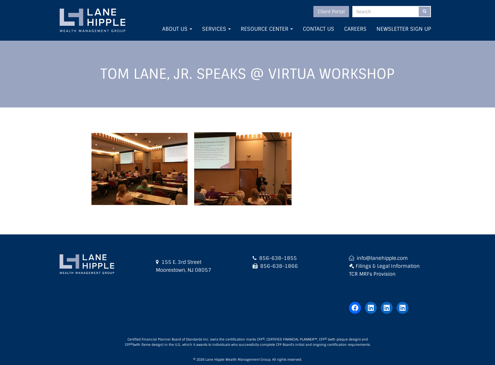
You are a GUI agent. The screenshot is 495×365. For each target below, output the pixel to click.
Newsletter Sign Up (403, 28)
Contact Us (318, 28)
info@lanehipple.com (382, 258)
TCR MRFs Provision (372, 274)
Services (216, 28)
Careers (355, 28)
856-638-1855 (278, 258)
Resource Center (267, 28)
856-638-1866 (279, 266)
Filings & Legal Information (388, 266)
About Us (177, 28)
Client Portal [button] (331, 12)
